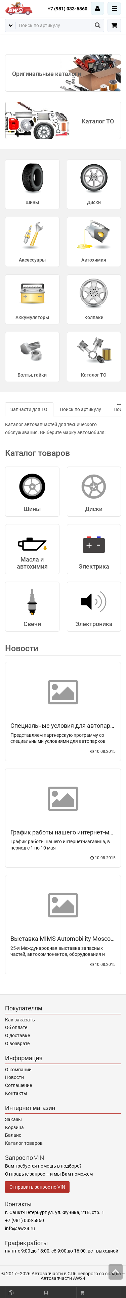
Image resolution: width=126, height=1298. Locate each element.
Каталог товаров (24, 1143)
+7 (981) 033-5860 (67, 8)
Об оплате (16, 1027)
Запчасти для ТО (28, 409)
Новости (21, 648)
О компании (18, 1069)
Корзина (14, 1127)
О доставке (17, 1035)
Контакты (16, 1093)
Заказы (13, 1119)
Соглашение (18, 1085)
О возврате (17, 1043)
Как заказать (20, 1019)
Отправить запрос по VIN (37, 1187)
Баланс (13, 1135)
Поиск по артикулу (80, 409)
